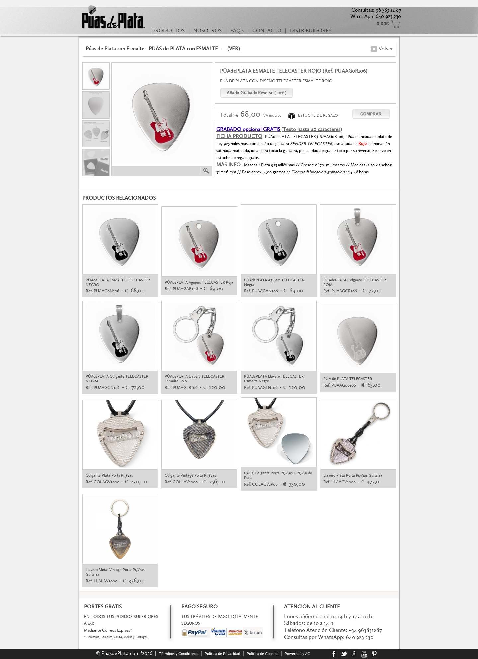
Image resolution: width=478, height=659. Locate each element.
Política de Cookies (262, 653)
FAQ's (237, 30)
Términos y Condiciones (178, 653)
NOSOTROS (207, 30)
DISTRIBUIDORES (310, 30)
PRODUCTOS (168, 30)
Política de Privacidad (222, 653)
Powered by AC (298, 653)
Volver (381, 48)
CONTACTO (266, 30)
